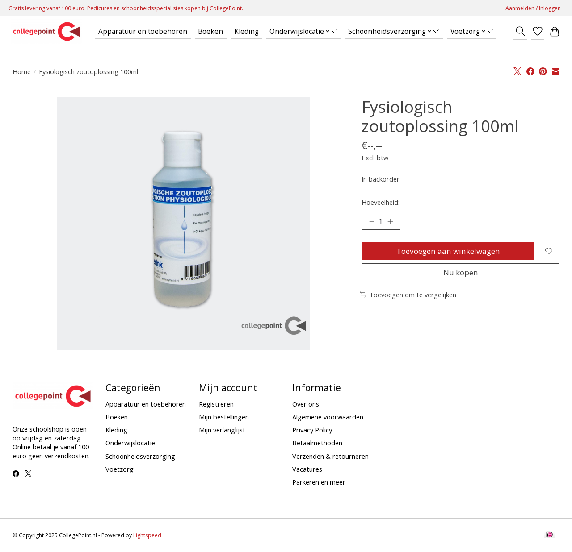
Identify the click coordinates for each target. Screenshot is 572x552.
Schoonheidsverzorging (140, 456)
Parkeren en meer (318, 481)
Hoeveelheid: (381, 202)
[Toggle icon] (519, 31)
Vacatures (307, 469)
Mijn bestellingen (224, 416)
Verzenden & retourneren (330, 456)
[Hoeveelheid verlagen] (372, 222)
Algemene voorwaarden (327, 416)
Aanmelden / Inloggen (533, 8)
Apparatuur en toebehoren (142, 31)
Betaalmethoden (317, 442)
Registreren (216, 403)
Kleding (246, 31)
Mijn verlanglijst (222, 429)
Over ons (305, 403)
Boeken (210, 31)
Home (22, 71)
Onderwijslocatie (130, 442)
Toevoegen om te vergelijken (408, 297)
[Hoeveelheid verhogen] (391, 222)
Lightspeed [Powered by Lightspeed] (147, 535)
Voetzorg (119, 469)
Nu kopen (461, 275)
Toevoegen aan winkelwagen (447, 252)
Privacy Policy (312, 429)
